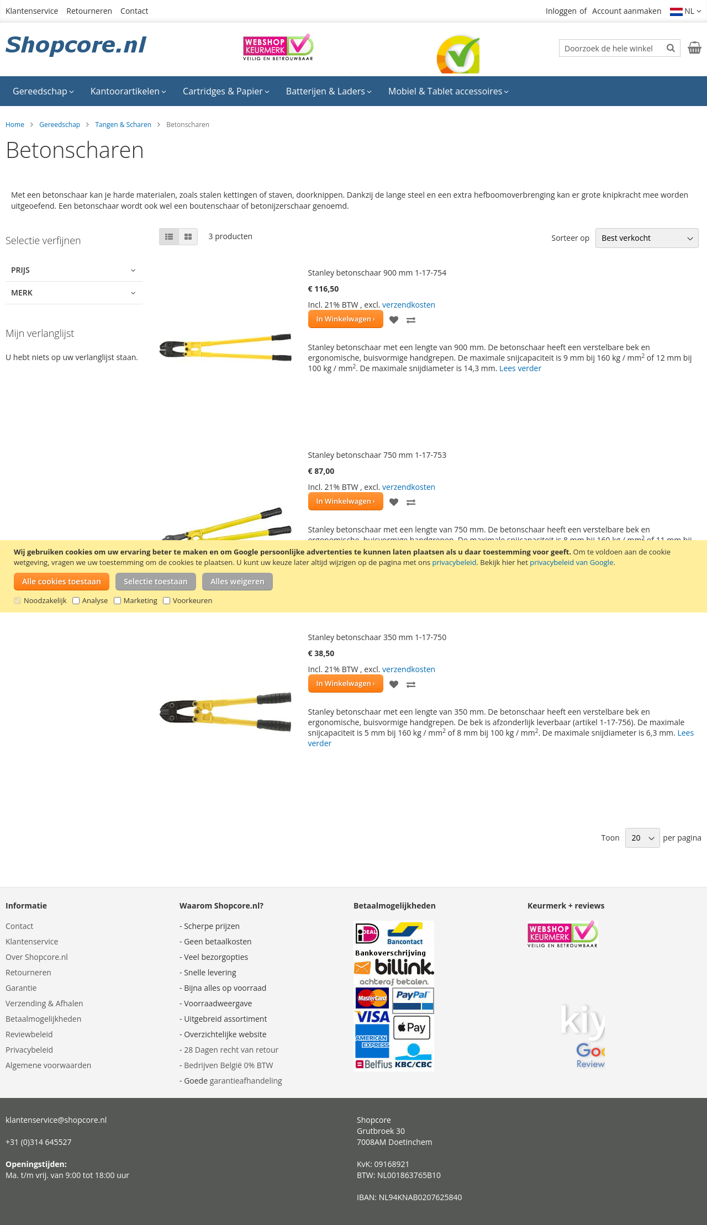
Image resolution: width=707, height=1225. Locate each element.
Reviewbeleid (29, 1034)
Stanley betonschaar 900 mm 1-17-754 (377, 272)
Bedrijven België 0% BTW (228, 1065)
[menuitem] (43, 91)
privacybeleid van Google (571, 562)
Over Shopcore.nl (37, 957)
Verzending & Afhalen (44, 1003)
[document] (355, 576)
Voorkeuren (192, 600)
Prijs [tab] (20, 270)
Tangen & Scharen (123, 124)
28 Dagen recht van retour (231, 1049)
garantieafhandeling (246, 1080)
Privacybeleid (29, 1049)
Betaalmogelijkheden (43, 1018)
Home (15, 124)
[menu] (353, 91)
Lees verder (520, 368)
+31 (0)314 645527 (39, 1142)
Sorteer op (570, 238)
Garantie (21, 988)
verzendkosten (408, 304)
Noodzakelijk (45, 600)
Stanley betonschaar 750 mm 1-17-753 (377, 455)
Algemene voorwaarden (48, 1065)
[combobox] (619, 48)
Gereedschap (59, 124)
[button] (686, 11)
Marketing (140, 600)
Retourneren (89, 11)
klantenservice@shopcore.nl (56, 1120)
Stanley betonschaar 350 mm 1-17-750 (377, 637)
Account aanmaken (626, 11)
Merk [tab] (22, 292)
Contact (134, 11)
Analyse (95, 600)
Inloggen (561, 11)
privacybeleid (454, 562)
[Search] (671, 47)
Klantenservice (32, 11)
